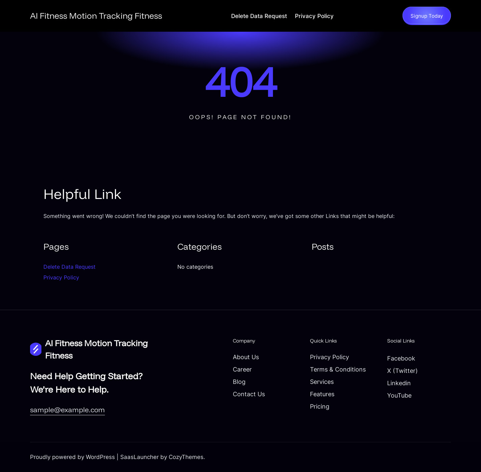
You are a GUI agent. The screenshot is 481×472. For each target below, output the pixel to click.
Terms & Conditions (338, 369)
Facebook (401, 358)
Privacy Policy (314, 16)
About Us (246, 357)
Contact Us (249, 394)
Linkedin (399, 383)
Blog (239, 381)
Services (322, 381)
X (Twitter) (402, 370)
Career (242, 369)
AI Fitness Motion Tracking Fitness (96, 15)
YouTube (399, 395)
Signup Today (427, 16)
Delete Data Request (259, 16)
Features (322, 394)
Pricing (319, 406)
